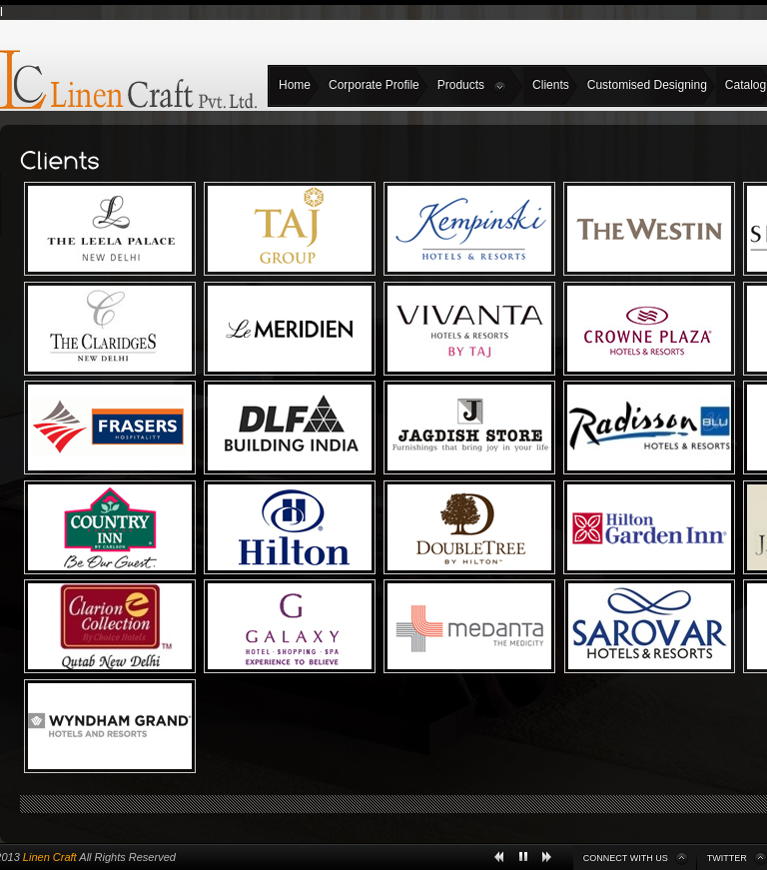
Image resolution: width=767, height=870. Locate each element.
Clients (550, 85)
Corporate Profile (374, 85)
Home (295, 85)
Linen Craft (50, 857)
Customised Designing (647, 85)
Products (471, 86)
